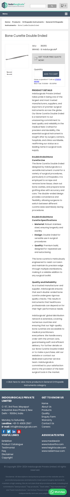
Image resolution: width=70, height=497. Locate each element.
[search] (37, 6)
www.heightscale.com (54, 447)
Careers (46, 426)
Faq (4, 451)
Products (47, 410)
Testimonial (8, 447)
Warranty (47, 420)
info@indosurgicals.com (23, 426)
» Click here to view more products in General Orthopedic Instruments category (35, 383)
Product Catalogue (12, 444)
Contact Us (48, 423)
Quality (46, 413)
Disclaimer (7, 454)
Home (45, 403)
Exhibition (7, 441)
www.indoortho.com (53, 444)
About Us (46, 406)
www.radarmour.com (53, 451)
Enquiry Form (49, 416)
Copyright (7, 457)
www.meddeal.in (51, 441)
